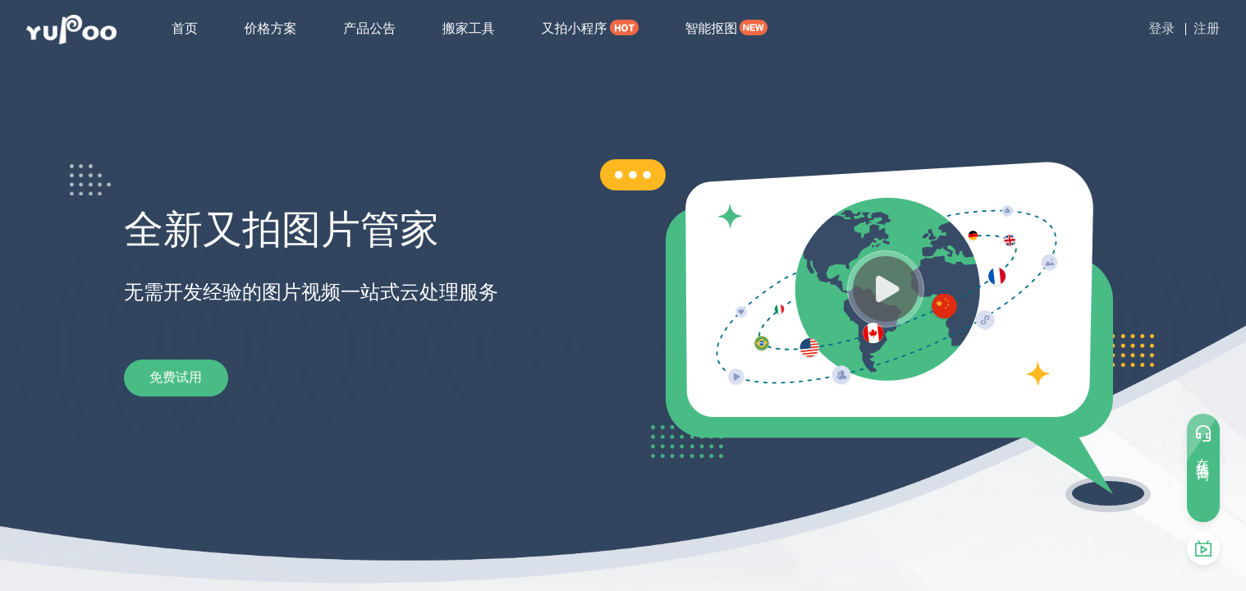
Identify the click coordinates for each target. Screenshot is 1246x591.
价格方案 (271, 28)
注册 (1206, 28)
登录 (1161, 28)
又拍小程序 (574, 28)
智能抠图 (711, 28)
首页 (185, 28)
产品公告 (369, 28)
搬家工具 (468, 28)
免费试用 (189, 377)
